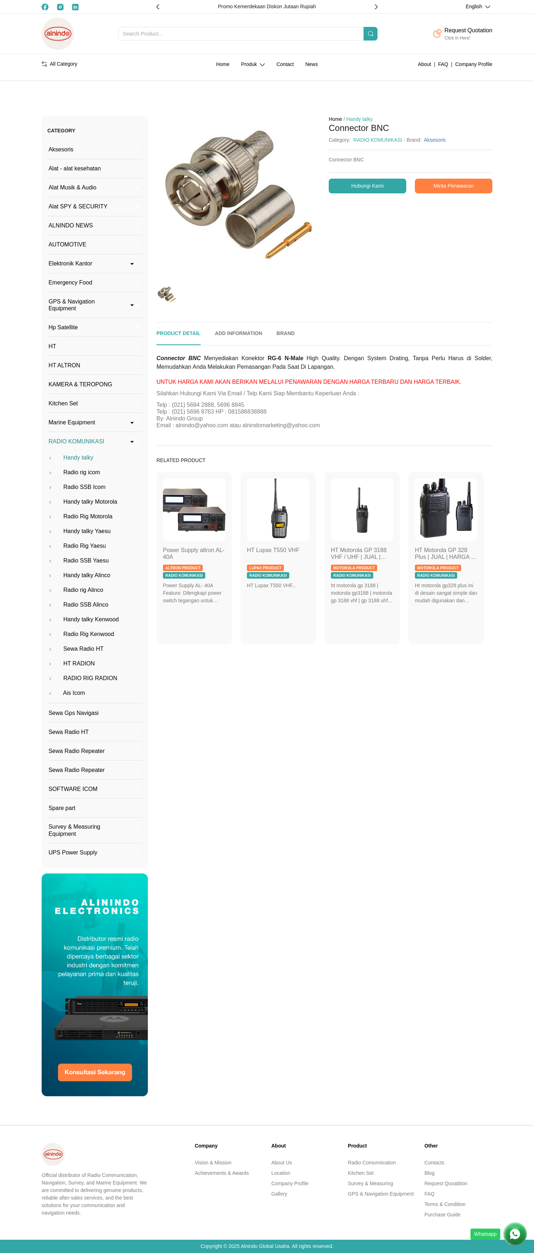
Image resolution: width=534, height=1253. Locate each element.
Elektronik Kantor (70, 263)
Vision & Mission (213, 1162)
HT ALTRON (64, 365)
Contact (285, 64)
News (311, 64)
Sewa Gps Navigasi (73, 713)
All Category (59, 64)
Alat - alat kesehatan (74, 168)
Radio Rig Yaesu (76, 546)
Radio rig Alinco (75, 590)
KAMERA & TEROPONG (80, 384)
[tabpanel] (324, 395)
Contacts (434, 1162)
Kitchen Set (63, 403)
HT (52, 346)
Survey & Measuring (370, 1183)
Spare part (61, 808)
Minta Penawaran (454, 186)
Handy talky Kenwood (83, 619)
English (475, 6)
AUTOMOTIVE (67, 244)
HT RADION (71, 663)
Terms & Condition (445, 1204)
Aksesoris (60, 149)
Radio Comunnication (372, 1162)
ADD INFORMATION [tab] (238, 333)
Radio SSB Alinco (77, 605)
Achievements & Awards (222, 1173)
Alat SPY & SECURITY (77, 206)
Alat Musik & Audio (72, 187)
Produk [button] (249, 64)
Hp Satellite (63, 327)
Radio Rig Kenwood (80, 634)
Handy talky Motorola (82, 502)
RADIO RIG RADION (82, 678)
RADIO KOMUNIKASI (76, 441)
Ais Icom (66, 693)
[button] (376, 6)
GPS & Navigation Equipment (71, 304)
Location (280, 1173)
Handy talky (70, 457)
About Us (281, 1162)
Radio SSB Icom (76, 487)
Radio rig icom (73, 472)
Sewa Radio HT (75, 649)
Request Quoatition (446, 1183)
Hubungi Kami (367, 186)
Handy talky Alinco (78, 575)
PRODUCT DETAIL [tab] (178, 333)
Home (222, 64)
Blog (430, 1173)
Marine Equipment (71, 422)
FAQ (443, 64)
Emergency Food (70, 282)
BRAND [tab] (286, 333)
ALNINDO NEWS (70, 225)
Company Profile (474, 64)
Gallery (279, 1194)
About (424, 64)
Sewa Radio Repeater (76, 751)
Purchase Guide (442, 1214)
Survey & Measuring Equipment (74, 830)
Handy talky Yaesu (79, 531)
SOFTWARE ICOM (72, 789)
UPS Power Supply (72, 852)
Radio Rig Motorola (79, 516)
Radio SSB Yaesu (78, 560)
